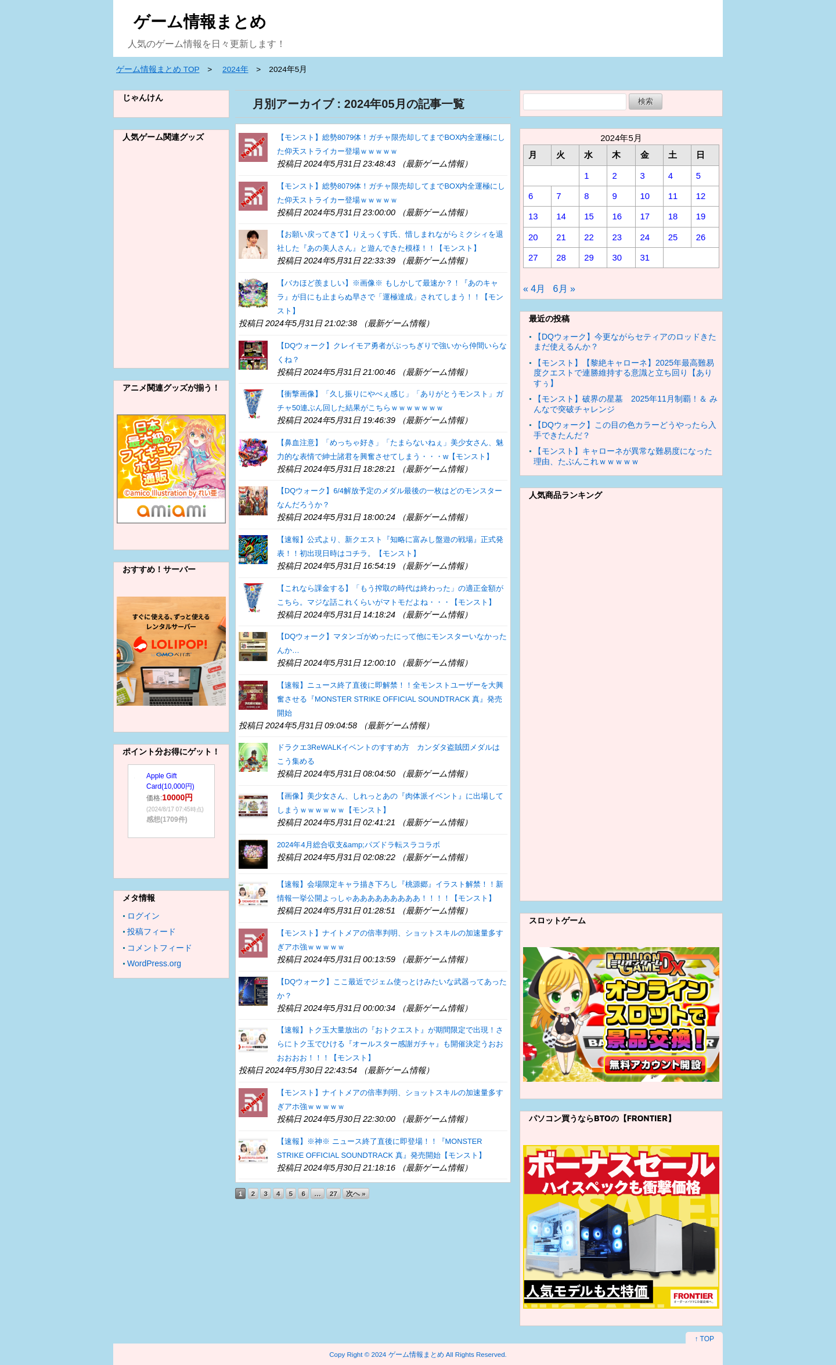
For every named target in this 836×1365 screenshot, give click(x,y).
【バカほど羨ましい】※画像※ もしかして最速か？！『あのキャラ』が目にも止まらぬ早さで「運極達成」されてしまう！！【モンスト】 (390, 297)
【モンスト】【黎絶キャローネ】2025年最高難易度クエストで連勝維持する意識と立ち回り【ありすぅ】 (624, 373)
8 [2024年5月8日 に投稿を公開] (586, 196)
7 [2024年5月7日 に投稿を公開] (558, 196)
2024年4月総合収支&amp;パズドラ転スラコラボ (358, 844)
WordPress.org (154, 963)
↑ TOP (704, 1339)
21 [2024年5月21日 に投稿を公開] (561, 237)
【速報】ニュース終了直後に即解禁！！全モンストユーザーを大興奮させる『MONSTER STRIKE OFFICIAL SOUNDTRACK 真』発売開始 (390, 699)
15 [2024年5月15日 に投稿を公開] (589, 216)
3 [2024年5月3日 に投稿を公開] (642, 175)
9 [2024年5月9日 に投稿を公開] (614, 196)
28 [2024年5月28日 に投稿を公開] (561, 257)
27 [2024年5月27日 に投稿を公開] (533, 257)
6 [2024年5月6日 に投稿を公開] (530, 196)
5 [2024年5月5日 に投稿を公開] (698, 175)
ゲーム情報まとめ (200, 22)
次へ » (356, 1193)
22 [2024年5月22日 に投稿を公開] (589, 237)
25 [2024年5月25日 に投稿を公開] (673, 237)
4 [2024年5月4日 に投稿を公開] (670, 175)
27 (333, 1193)
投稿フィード (151, 931)
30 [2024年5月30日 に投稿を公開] (617, 257)
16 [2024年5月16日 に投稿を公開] (617, 216)
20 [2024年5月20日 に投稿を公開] (533, 237)
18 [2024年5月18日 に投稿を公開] (673, 216)
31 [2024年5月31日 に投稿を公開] (645, 257)
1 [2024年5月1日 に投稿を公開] (586, 175)
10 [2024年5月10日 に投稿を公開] (645, 196)
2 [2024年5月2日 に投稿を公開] (614, 175)
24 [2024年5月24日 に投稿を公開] (645, 237)
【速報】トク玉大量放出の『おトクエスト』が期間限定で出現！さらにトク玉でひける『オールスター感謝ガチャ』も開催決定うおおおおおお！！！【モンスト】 (390, 1043)
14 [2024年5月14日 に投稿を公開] (561, 216)
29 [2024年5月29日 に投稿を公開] (589, 257)
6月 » (564, 289)
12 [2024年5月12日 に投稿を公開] (701, 196)
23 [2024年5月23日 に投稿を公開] (617, 237)
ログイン (143, 915)
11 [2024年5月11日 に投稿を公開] (673, 196)
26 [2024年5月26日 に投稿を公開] (701, 237)
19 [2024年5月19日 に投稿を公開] (701, 216)
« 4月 (534, 289)
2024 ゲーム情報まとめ (408, 1354)
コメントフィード (159, 947)
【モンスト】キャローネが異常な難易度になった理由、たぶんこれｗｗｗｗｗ (623, 456)
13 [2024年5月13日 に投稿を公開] (533, 216)
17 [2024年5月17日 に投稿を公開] (645, 216)
